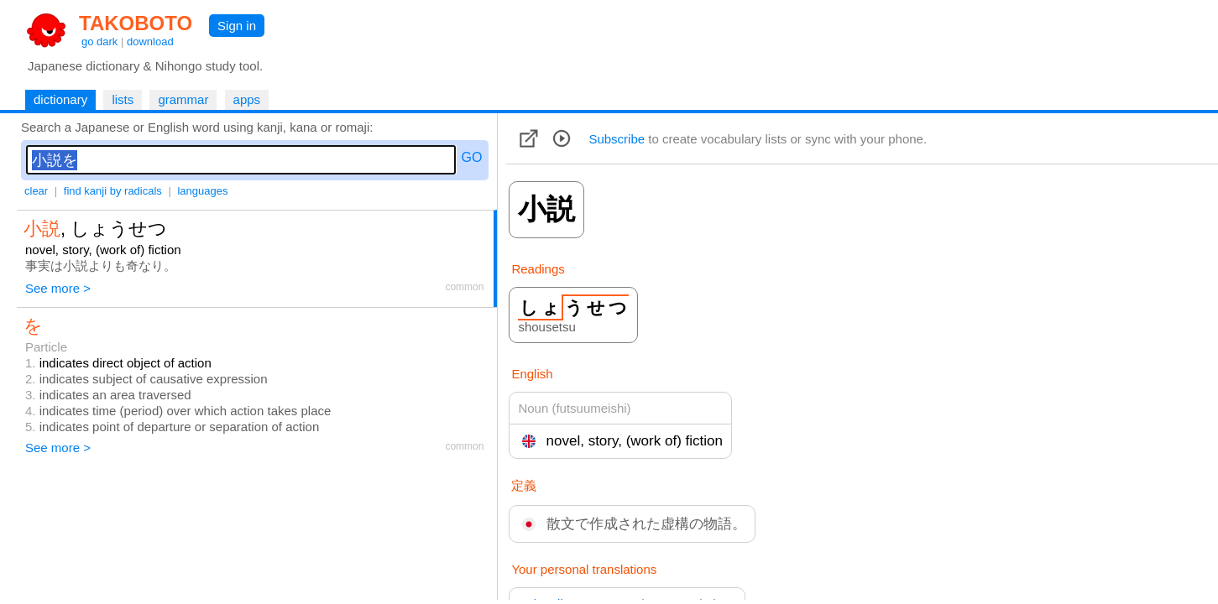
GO (472, 157)
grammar (183, 99)
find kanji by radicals (113, 191)
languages (202, 191)
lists (122, 99)
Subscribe (616, 139)
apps (247, 99)
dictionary (60, 99)
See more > (58, 288)
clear (36, 191)
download (150, 41)
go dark (99, 41)
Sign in (236, 25)
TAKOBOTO (135, 23)
